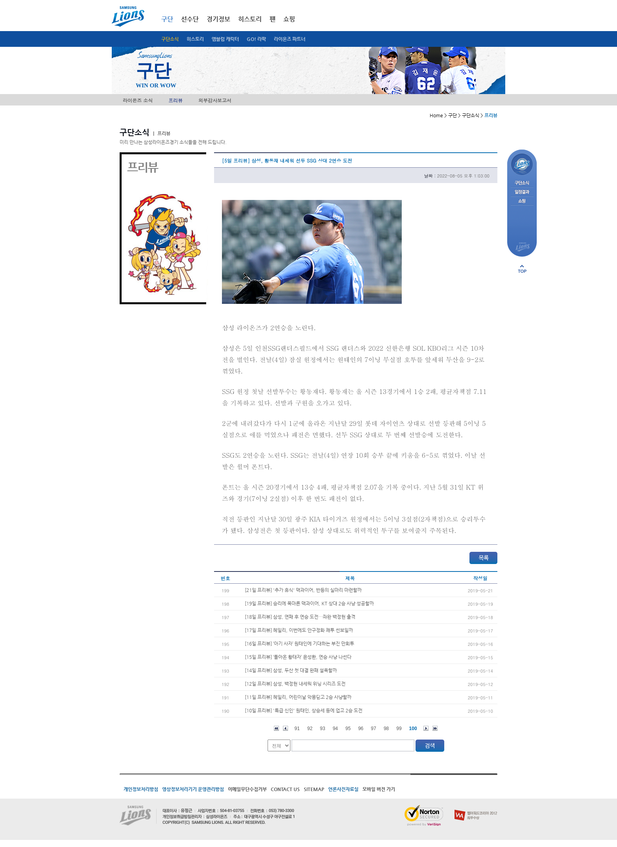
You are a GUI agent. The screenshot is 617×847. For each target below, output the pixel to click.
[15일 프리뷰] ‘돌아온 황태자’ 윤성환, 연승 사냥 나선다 (298, 657)
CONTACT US (285, 789)
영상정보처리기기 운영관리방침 (193, 789)
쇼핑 (289, 19)
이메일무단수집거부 (247, 789)
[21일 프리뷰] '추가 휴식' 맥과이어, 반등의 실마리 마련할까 (303, 590)
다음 (425, 728)
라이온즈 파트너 (289, 39)
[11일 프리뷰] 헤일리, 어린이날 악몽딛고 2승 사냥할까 (298, 697)
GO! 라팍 (256, 39)
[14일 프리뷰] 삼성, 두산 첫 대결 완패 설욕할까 (291, 670)
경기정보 (218, 19)
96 (360, 728)
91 (296, 728)
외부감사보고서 (214, 100)
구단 (167, 19)
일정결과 (522, 192)
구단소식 (170, 39)
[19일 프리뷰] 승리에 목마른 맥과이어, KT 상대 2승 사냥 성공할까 (309, 603)
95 (348, 728)
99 (398, 728)
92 (309, 728)
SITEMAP (314, 789)
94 (335, 728)
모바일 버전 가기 (378, 789)
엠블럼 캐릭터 (225, 39)
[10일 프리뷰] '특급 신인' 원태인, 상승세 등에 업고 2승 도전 (303, 710)
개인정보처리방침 (141, 789)
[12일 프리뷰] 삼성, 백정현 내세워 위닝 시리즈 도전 (295, 683)
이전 (285, 728)
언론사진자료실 (343, 789)
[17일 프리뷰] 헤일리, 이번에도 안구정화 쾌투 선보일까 (299, 630)
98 (386, 728)
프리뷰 (175, 100)
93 (322, 728)
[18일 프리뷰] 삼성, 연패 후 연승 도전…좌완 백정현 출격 (300, 617)
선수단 (190, 19)
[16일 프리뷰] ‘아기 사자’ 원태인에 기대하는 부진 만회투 (299, 643)
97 (373, 728)
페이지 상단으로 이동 (522, 269)
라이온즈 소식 (138, 100)
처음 (276, 728)
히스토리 (195, 39)
